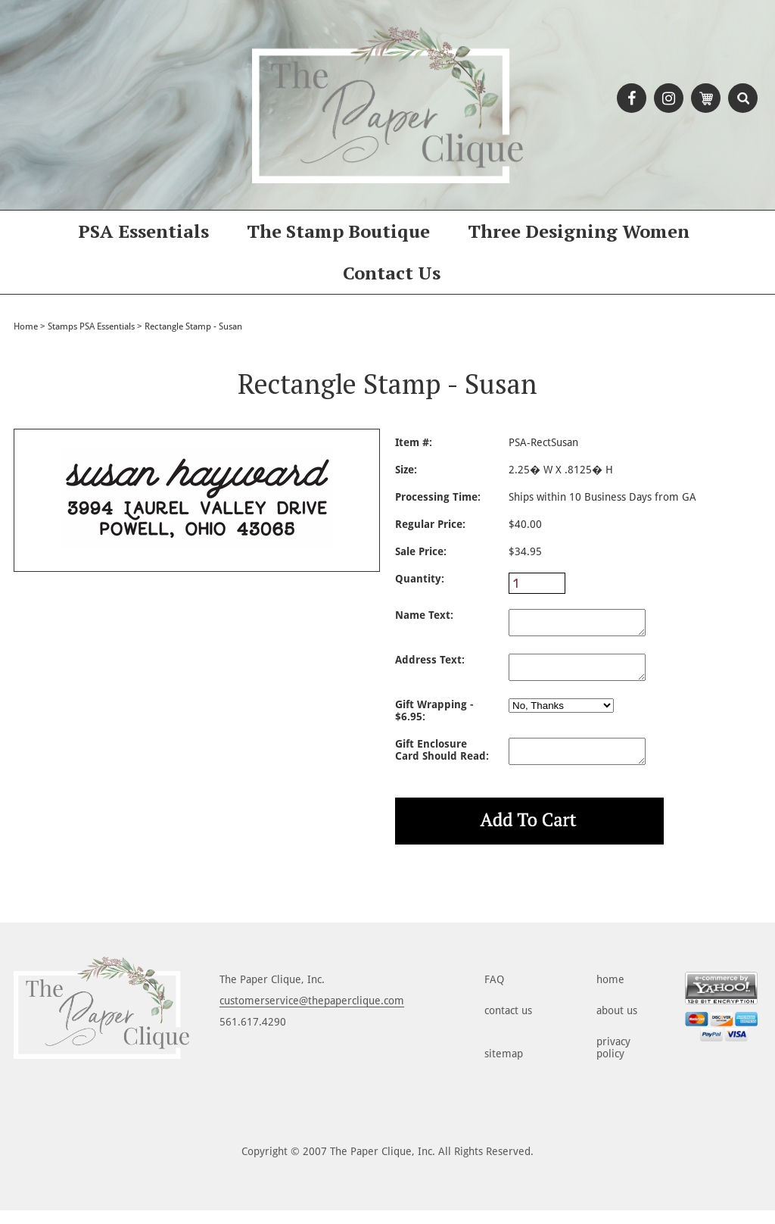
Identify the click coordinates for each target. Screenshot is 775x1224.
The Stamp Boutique (338, 231)
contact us (508, 1024)
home (610, 993)
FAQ (494, 993)
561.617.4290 (252, 1035)
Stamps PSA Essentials (91, 326)
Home (26, 326)
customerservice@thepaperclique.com (311, 1014)
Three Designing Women (578, 231)
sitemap (503, 1067)
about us (616, 1024)
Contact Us (391, 273)
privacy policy (613, 1061)
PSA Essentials (143, 231)
